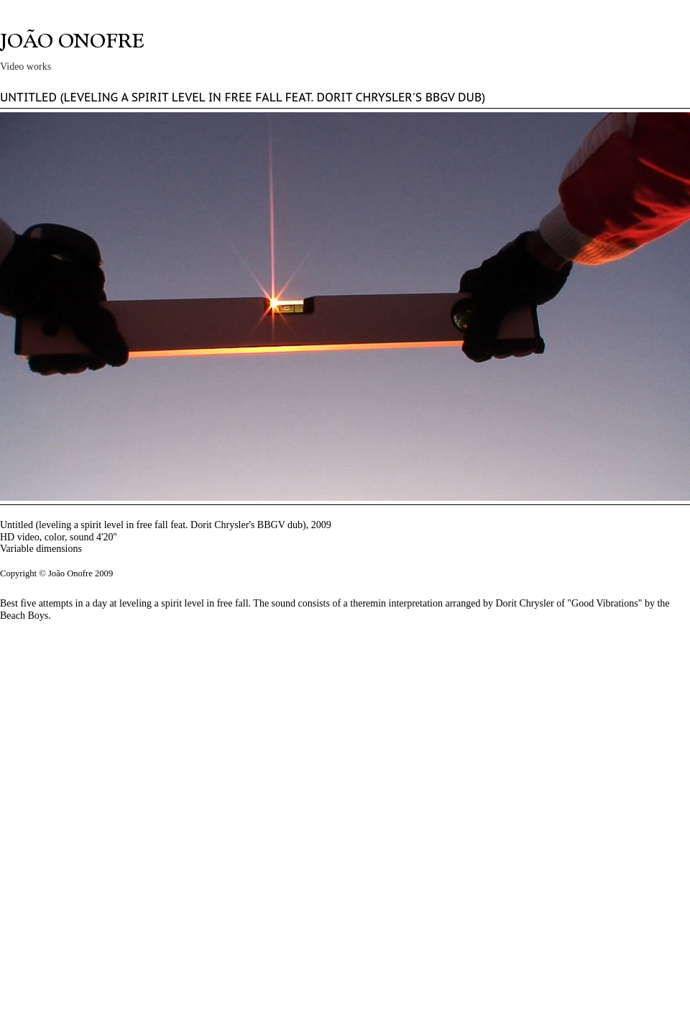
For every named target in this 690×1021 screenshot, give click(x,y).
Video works (25, 66)
